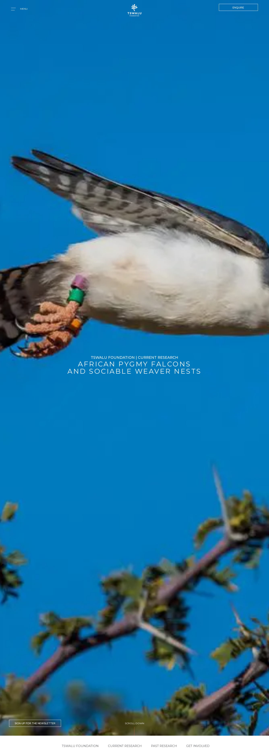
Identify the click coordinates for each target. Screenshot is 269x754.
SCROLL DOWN (134, 723)
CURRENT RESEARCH (125, 746)
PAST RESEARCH (164, 746)
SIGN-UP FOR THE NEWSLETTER (35, 723)
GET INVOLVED (198, 746)
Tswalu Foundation (80, 746)
